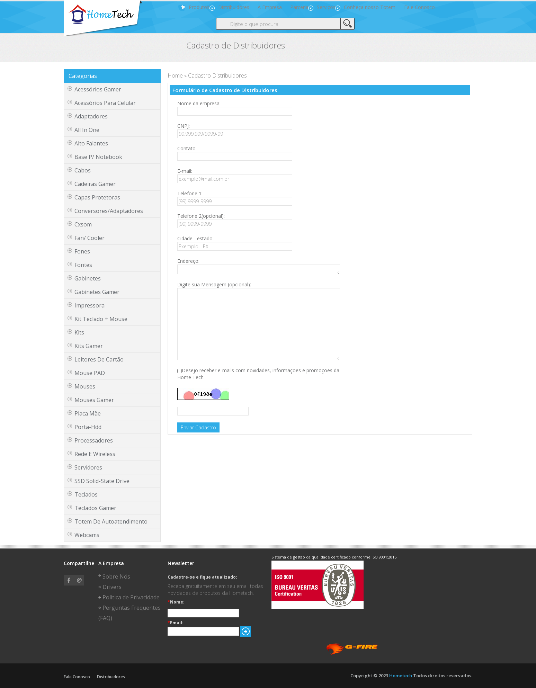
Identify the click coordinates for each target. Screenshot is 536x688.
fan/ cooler (89, 238)
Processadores (93, 441)
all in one (86, 130)
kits (79, 333)
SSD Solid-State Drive (101, 481)
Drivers (112, 587)
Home (175, 76)
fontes (83, 265)
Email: (176, 624)
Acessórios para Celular (105, 103)
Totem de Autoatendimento (111, 522)
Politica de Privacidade (131, 598)
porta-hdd (87, 427)
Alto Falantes (91, 144)
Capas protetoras (97, 198)
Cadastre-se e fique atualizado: (202, 578)
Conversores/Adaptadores (108, 211)
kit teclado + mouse (100, 319)
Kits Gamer (88, 346)
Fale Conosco (77, 677)
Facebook (69, 581)
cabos (82, 171)
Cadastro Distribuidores (217, 76)
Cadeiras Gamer (95, 184)
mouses (84, 387)
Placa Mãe (87, 414)
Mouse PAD (89, 373)
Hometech (400, 676)
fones (82, 252)
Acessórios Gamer (97, 90)
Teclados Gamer (95, 508)
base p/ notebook (98, 157)
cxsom (83, 225)
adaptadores (91, 117)
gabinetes (87, 279)
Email (79, 581)
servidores (88, 468)
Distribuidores (111, 677)
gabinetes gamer (96, 292)
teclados (86, 495)
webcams (86, 535)
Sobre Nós (116, 577)
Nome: (176, 603)
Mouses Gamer (94, 400)
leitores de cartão (99, 360)
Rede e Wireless (94, 454)
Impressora (89, 306)
